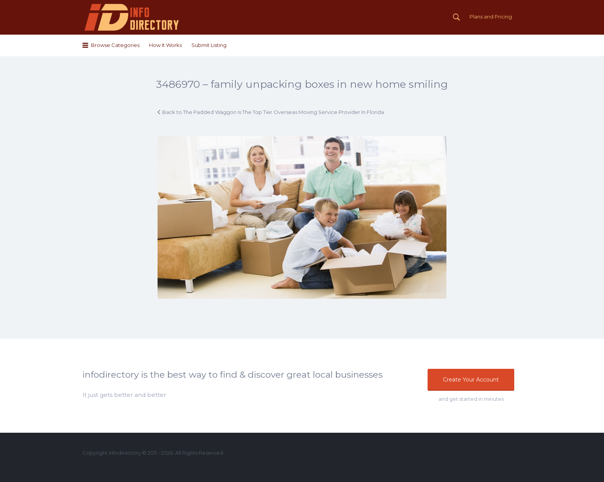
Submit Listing (208, 45)
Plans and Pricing (491, 16)
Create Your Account (471, 379)
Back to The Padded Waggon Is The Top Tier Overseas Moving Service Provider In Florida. (273, 112)
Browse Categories (115, 45)
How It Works (165, 45)
